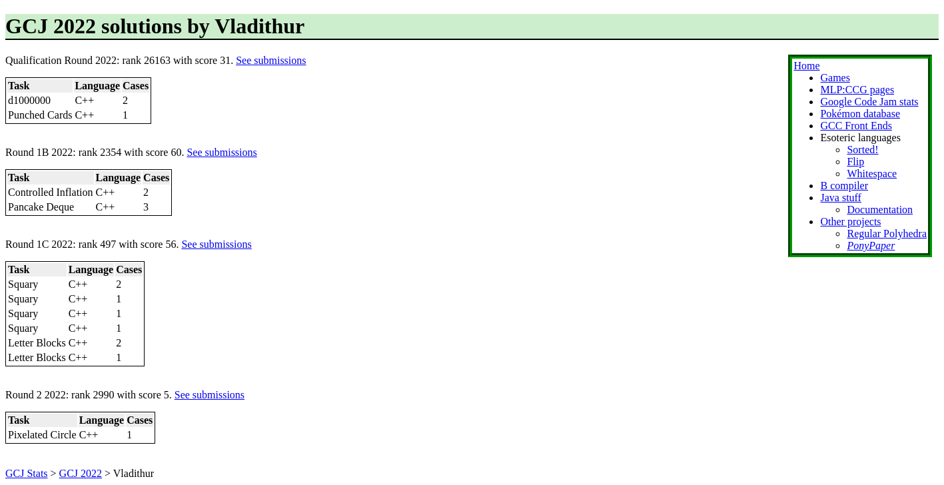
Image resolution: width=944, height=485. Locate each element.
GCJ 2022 (80, 473)
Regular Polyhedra (887, 233)
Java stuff (840, 197)
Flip (855, 161)
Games (834, 77)
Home (806, 65)
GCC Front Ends (856, 125)
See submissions (271, 60)
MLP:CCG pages (857, 89)
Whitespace (872, 173)
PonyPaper (871, 245)
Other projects (850, 221)
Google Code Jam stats (869, 101)
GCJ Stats (26, 473)
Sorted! (862, 149)
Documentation (880, 209)
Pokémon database (860, 113)
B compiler (844, 185)
